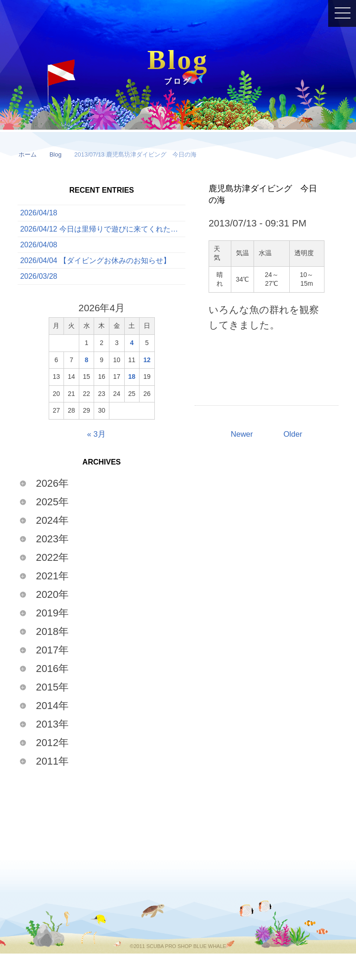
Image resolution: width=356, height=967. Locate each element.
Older (295, 435)
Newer (240, 435)
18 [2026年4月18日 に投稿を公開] (132, 390)
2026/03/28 (38, 289)
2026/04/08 (38, 251)
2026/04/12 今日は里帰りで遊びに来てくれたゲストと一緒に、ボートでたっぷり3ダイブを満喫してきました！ (102, 233)
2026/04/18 (38, 214)
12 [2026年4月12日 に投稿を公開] (147, 373)
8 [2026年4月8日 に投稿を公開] (87, 373)
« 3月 (96, 446)
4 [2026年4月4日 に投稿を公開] (132, 356)
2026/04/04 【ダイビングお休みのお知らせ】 (95, 270)
